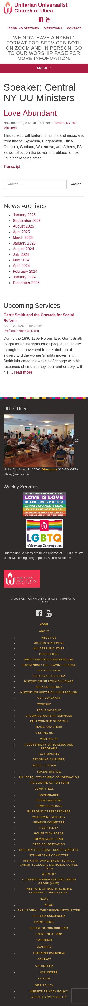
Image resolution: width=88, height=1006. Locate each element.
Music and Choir (49, 726)
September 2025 (27, 221)
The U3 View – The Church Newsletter (49, 910)
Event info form (48, 933)
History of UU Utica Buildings (48, 681)
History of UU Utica (49, 676)
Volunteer (44, 966)
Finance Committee (49, 822)
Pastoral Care (49, 670)
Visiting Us (44, 732)
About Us (49, 637)
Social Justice (44, 765)
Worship (44, 704)
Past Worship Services (49, 721)
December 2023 (26, 283)
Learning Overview (49, 953)
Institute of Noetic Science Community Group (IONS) (49, 890)
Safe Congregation (49, 844)
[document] (44, 232)
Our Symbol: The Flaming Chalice (49, 664)
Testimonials (49, 753)
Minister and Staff (49, 648)
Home (44, 624)
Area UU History (49, 687)
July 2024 (21, 254)
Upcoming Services (23, 28)
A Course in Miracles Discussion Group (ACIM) (49, 881)
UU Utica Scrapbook (48, 916)
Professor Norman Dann (21, 331)
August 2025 (23, 226)
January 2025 (24, 243)
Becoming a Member (49, 759)
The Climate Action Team (49, 782)
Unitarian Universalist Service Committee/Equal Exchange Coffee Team (49, 864)
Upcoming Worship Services (49, 715)
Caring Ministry (49, 800)
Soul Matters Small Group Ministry (48, 849)
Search (75, 184)
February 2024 (25, 271)
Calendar (44, 940)
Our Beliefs (49, 654)
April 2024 (21, 266)
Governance (49, 795)
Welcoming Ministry (48, 817)
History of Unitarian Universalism (49, 692)
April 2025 (21, 232)
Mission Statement (49, 643)
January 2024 (24, 277)
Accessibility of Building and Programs (49, 746)
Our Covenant (49, 697)
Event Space (44, 922)
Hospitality (48, 827)
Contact (74, 28)
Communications (48, 806)
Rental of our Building (49, 928)
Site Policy (44, 985)
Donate (44, 978)
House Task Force (49, 833)
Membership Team (49, 838)
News (44, 898)
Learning (44, 946)
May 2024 (21, 260)
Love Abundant (30, 113)
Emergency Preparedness (49, 811)
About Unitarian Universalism (48, 659)
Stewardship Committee (49, 855)
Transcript (12, 167)
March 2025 (23, 238)
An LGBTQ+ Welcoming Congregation (49, 777)
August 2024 (23, 249)
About (44, 631)
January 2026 (24, 215)
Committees (44, 788)
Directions (53, 28)
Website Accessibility (49, 997)
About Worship (49, 710)
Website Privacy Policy (49, 991)
